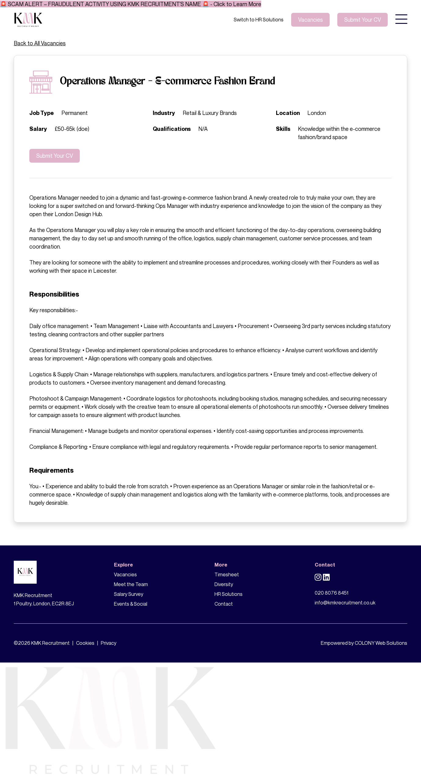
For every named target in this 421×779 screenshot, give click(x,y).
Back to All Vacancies (40, 43)
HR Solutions (228, 594)
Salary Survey (128, 594)
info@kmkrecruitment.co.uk (345, 603)
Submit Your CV (54, 155)
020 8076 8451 (331, 593)
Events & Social (130, 604)
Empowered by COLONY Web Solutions (364, 643)
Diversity (223, 584)
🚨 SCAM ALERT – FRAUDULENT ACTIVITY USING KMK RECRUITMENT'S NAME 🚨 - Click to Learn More (130, 4)
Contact (223, 604)
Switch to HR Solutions (259, 20)
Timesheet (226, 574)
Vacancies (310, 19)
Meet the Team (131, 584)
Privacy (108, 643)
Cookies (85, 643)
